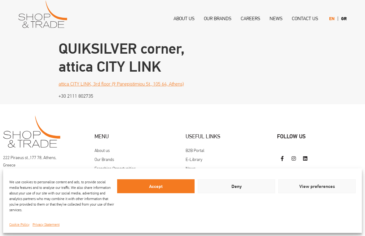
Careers (250, 18)
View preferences (317, 186)
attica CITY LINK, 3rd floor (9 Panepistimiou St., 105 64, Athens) (121, 84)
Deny (236, 186)
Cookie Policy (19, 224)
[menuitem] (332, 18)
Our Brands (217, 18)
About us (184, 18)
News (276, 18)
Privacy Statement (46, 224)
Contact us (305, 18)
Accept (156, 186)
